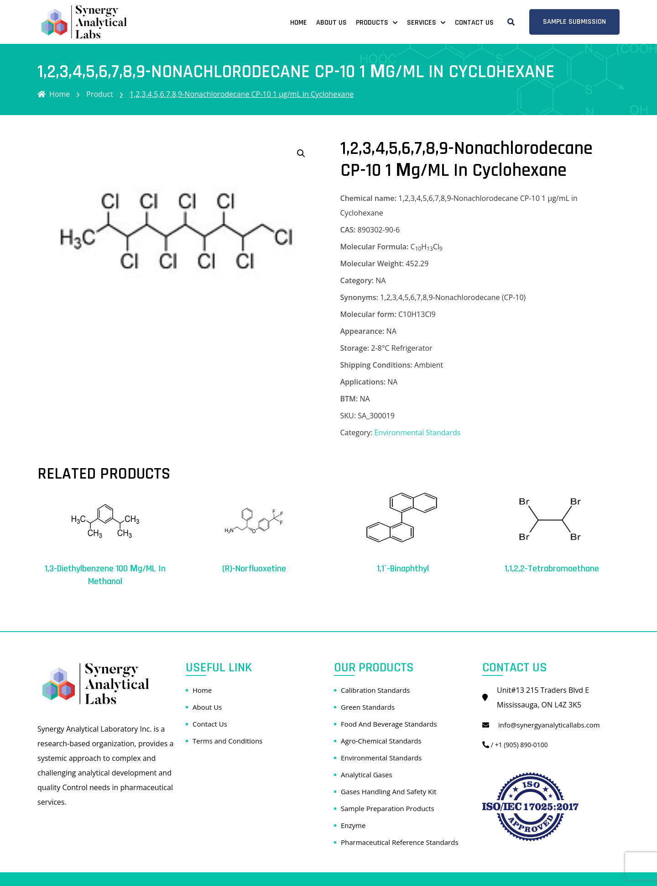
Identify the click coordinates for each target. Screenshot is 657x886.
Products (372, 22)
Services (421, 22)
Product (99, 94)
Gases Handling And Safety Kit (388, 791)
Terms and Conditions (228, 740)
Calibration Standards (375, 690)
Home (298, 22)
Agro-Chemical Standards (381, 740)
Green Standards (368, 707)
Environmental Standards (417, 432)
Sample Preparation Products (387, 808)
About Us (331, 22)
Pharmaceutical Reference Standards (400, 842)
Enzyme (353, 825)
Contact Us (474, 22)
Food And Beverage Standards (389, 723)
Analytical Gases (366, 774)
